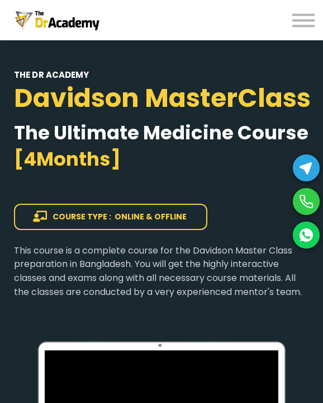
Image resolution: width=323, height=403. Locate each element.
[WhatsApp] (306, 235)
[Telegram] (306, 167)
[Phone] (306, 201)
